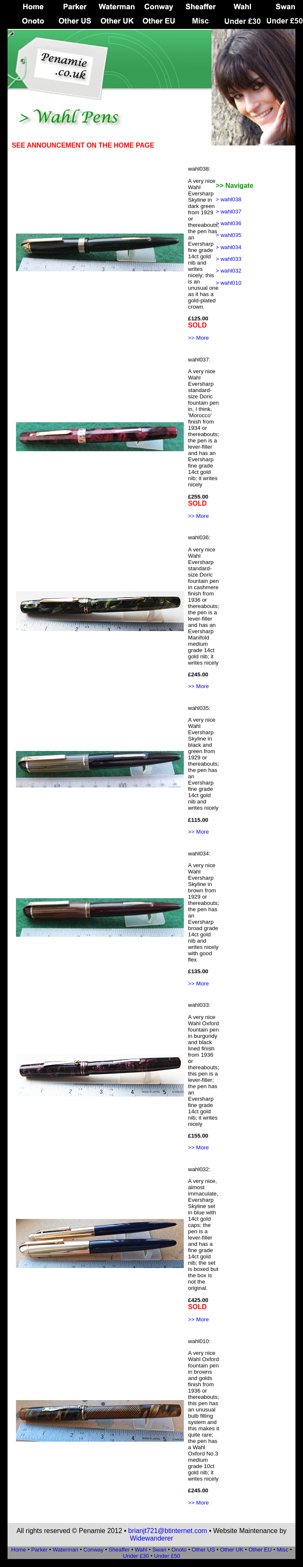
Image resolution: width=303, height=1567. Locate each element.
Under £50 (167, 1556)
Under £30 (136, 1556)
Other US (203, 1549)
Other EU (260, 1549)
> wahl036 (228, 223)
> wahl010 (228, 283)
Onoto (178, 1549)
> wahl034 (228, 247)
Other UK (231, 1549)
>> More (198, 338)
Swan (159, 1549)
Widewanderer (151, 1538)
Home (18, 1549)
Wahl (141, 1549)
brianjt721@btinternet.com (167, 1530)
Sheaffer (119, 1549)
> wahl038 (228, 199)
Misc (283, 1549)
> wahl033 (228, 259)
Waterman (65, 1549)
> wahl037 (228, 211)
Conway (94, 1549)
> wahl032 (228, 271)
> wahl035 (228, 235)
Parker (39, 1549)
